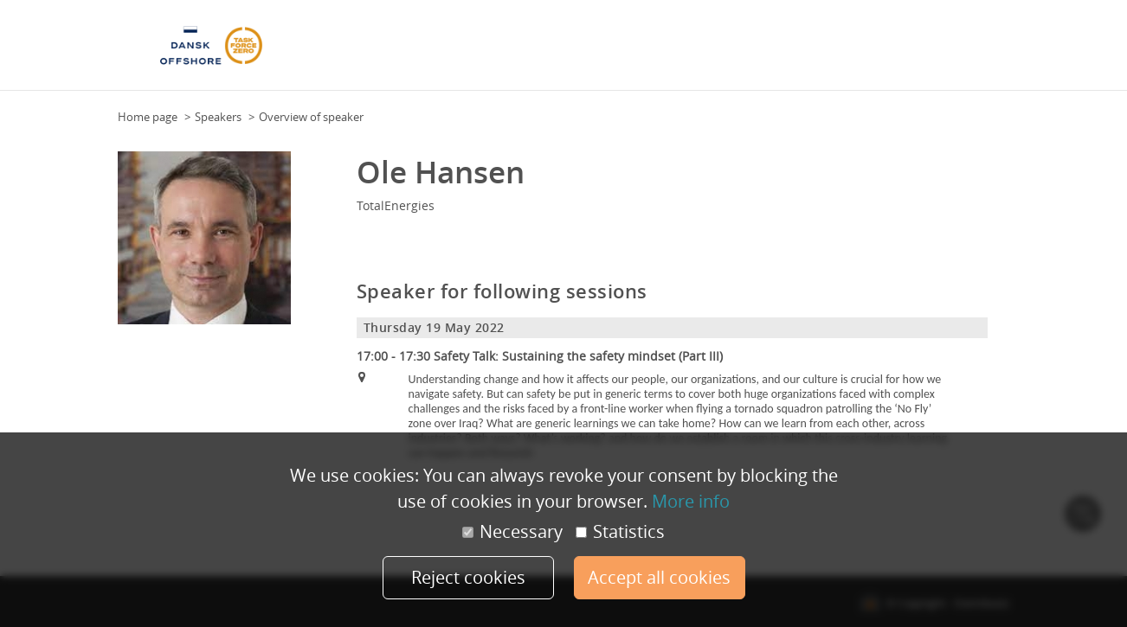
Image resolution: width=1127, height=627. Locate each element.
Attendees (609, 51)
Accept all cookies (659, 577)
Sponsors (726, 51)
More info (691, 501)
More (990, 51)
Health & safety (926, 51)
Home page (147, 117)
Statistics (620, 532)
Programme (542, 51)
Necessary (512, 532)
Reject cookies (468, 577)
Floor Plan (473, 51)
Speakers (669, 51)
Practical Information (818, 51)
